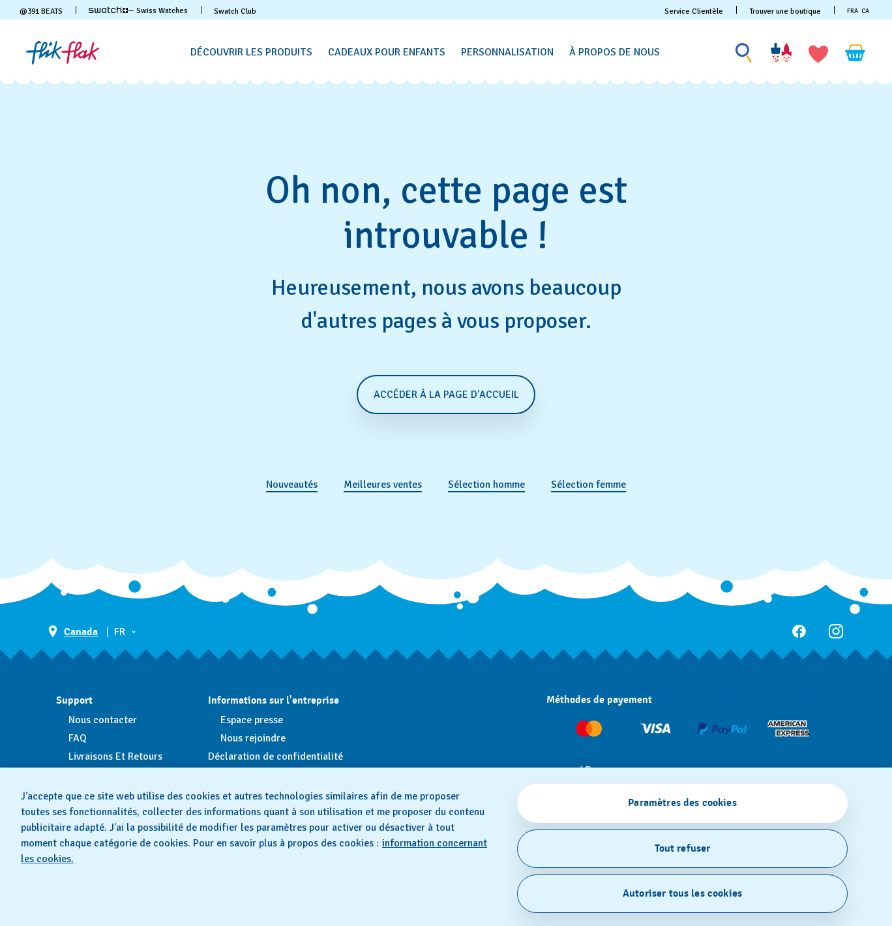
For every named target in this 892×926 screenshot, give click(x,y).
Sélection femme (588, 484)
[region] (446, 847)
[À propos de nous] (614, 52)
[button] (818, 53)
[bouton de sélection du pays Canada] (73, 631)
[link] (108, 10)
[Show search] (744, 53)
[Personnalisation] (507, 52)
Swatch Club (235, 11)
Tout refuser (683, 848)
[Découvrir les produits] (251, 52)
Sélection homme (486, 484)
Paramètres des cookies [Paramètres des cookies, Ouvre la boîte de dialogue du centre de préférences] (682, 802)
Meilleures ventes (383, 484)
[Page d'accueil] (62, 53)
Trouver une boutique (785, 11)
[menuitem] (251, 50)
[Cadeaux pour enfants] (386, 52)
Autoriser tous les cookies (682, 893)
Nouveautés (292, 484)
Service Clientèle (693, 11)
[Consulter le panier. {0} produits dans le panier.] (855, 52)
